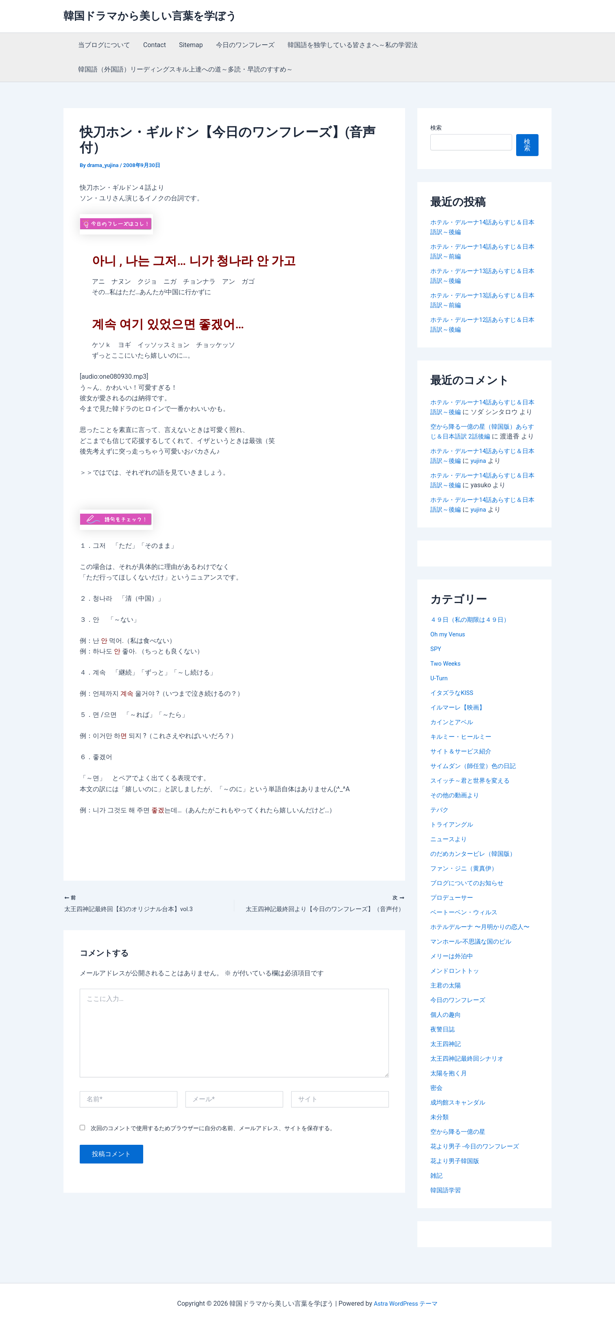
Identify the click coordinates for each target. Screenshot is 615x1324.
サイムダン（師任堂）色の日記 (475, 785)
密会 (436, 1107)
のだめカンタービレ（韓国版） (475, 873)
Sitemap (191, 45)
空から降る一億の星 (459, 1151)
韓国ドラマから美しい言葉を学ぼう (150, 16)
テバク (440, 829)
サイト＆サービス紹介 (462, 771)
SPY (436, 668)
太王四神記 (446, 1063)
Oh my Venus (449, 654)
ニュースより (449, 858)
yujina (487, 480)
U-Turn (439, 697)
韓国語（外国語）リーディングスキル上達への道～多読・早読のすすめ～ (185, 69)
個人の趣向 (446, 1034)
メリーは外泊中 (453, 975)
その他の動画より (456, 814)
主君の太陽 (446, 1005)
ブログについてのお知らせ (469, 902)
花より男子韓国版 (456, 1180)
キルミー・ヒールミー (462, 756)
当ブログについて (104, 45)
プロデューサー (453, 917)
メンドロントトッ (456, 990)
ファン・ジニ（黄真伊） (466, 888)
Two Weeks (447, 683)
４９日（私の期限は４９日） (472, 639)
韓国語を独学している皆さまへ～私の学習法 (353, 45)
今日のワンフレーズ (245, 45)
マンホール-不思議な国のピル (473, 961)
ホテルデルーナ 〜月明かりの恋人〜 (483, 946)
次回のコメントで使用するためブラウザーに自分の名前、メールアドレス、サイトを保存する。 (213, 1129)
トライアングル (453, 844)
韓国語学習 (446, 1209)
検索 (436, 127)
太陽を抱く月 (449, 1092)
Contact (154, 45)
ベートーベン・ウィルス (466, 931)
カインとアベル (453, 741)
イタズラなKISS (453, 712)
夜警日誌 (443, 1049)
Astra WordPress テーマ (406, 1303)
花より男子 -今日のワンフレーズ (477, 1166)
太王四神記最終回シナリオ (469, 1078)
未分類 (440, 1136)
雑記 (436, 1195)
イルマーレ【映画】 (459, 727)
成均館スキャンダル (459, 1122)
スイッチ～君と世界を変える (472, 800)
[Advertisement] (175, 849)
